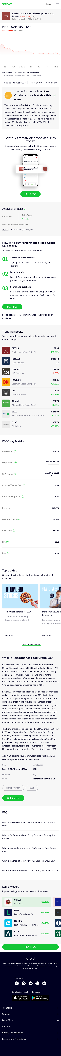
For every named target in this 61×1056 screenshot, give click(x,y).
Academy (6, 318)
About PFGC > (19, 82)
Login (49, 4)
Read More (8, 635)
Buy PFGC (30, 194)
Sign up (5, 229)
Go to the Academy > (31, 644)
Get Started (13, 797)
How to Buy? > (35, 82)
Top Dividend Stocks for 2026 (17, 611)
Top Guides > (51, 82)
